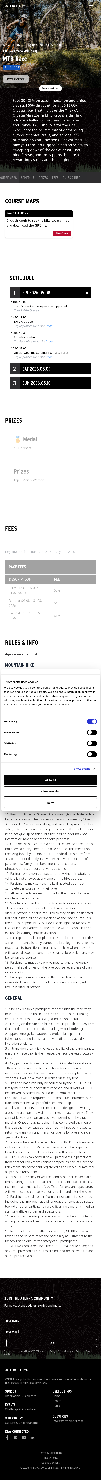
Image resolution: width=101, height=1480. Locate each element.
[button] (50, 301)
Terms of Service (84, 1351)
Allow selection (50, 791)
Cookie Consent (50, 1462)
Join (51, 1343)
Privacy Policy (64, 1351)
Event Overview (16, 79)
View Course (62, 233)
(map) (49, 335)
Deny (50, 802)
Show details (82, 768)
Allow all (50, 779)
